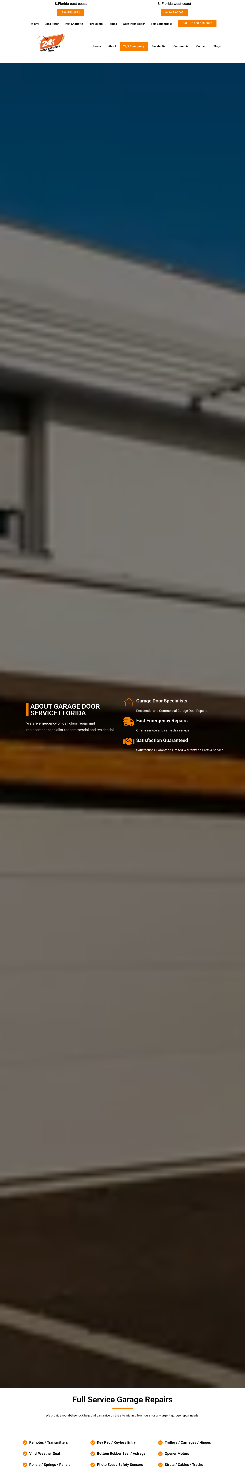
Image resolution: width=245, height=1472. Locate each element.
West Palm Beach (134, 24)
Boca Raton (51, 24)
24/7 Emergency (134, 46)
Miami (35, 24)
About (112, 46)
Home (97, 46)
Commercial (181, 46)
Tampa (112, 24)
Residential (159, 46)
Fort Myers (95, 24)
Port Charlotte (74, 24)
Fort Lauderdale (161, 24)
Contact (201, 46)
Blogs (217, 46)
